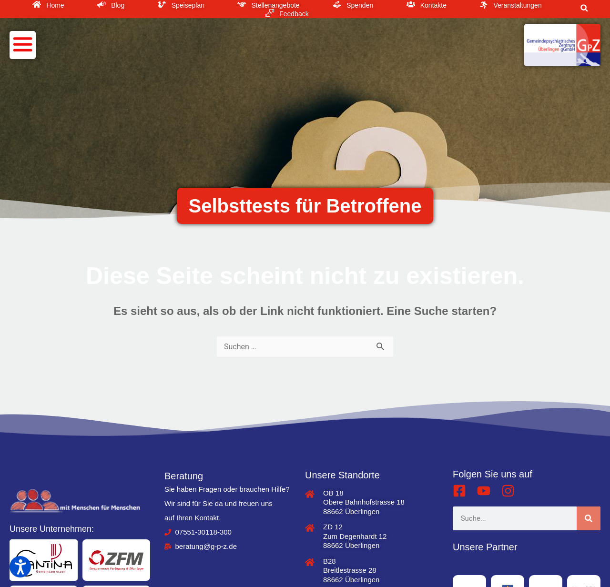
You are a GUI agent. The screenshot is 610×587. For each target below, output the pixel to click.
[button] (584, 8)
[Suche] (588, 518)
